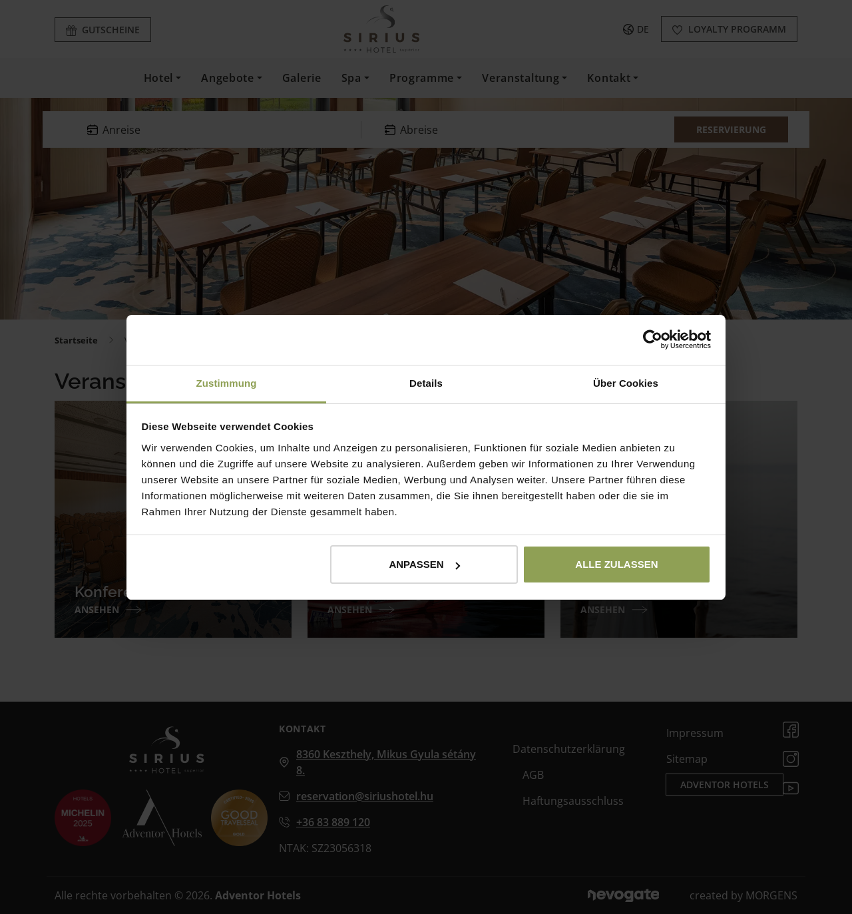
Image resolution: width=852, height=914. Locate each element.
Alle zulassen (616, 564)
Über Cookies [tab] (625, 383)
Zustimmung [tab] (226, 383)
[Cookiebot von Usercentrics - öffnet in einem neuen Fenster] (652, 339)
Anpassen (424, 564)
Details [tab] (426, 383)
